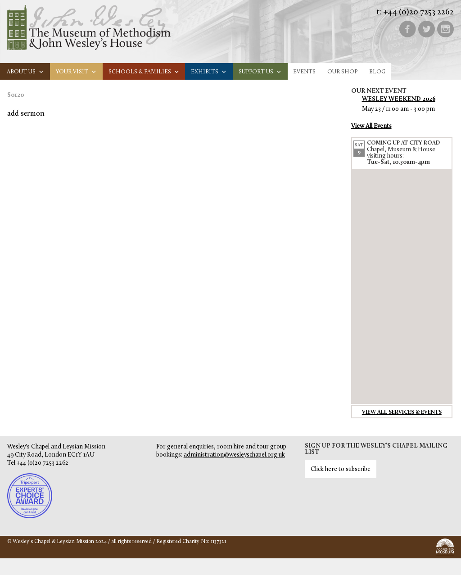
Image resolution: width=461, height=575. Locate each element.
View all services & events (402, 412)
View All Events (371, 126)
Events (304, 72)
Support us (260, 72)
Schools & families (144, 72)
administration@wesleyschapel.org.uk (234, 455)
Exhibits (209, 72)
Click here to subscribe (341, 469)
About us (25, 72)
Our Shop (342, 72)
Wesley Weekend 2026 (398, 99)
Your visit (76, 72)
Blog (377, 72)
